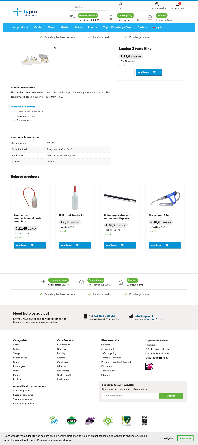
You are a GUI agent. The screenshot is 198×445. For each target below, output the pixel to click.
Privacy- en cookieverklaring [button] (54, 440)
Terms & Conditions (112, 357)
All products (20, 27)
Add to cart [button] (22, 245)
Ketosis (61, 357)
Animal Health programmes (29, 386)
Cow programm (21, 390)
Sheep (51, 27)
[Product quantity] (127, 72)
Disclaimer (107, 366)
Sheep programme (23, 394)
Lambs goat (19, 366)
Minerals (61, 366)
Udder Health (64, 375)
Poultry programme (23, 403)
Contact (105, 344)
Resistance (63, 379)
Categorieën (20, 340)
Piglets (16, 375)
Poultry (92, 27)
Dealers (142, 27)
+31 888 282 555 (104, 316)
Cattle (37, 27)
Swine (78, 27)
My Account (107, 349)
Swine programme (23, 399)
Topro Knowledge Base (117, 27)
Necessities (63, 370)
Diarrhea (62, 349)
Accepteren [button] (185, 438)
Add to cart (144, 72)
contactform (153, 319)
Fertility (61, 353)
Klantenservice (110, 340)
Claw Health (63, 344)
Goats (64, 27)
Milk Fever (62, 362)
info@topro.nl (144, 316)
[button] (55, 48)
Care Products (66, 340)
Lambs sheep (20, 357)
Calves (16, 349)
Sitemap (105, 375)
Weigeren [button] (169, 438)
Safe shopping (108, 353)
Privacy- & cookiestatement (116, 362)
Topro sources (109, 370)
